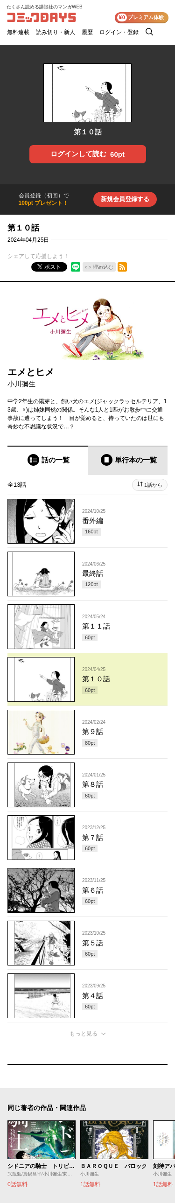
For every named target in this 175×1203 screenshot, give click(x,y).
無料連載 (18, 32)
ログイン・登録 (119, 32)
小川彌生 (21, 384)
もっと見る (84, 1033)
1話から (153, 485)
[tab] (47, 460)
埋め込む (103, 267)
